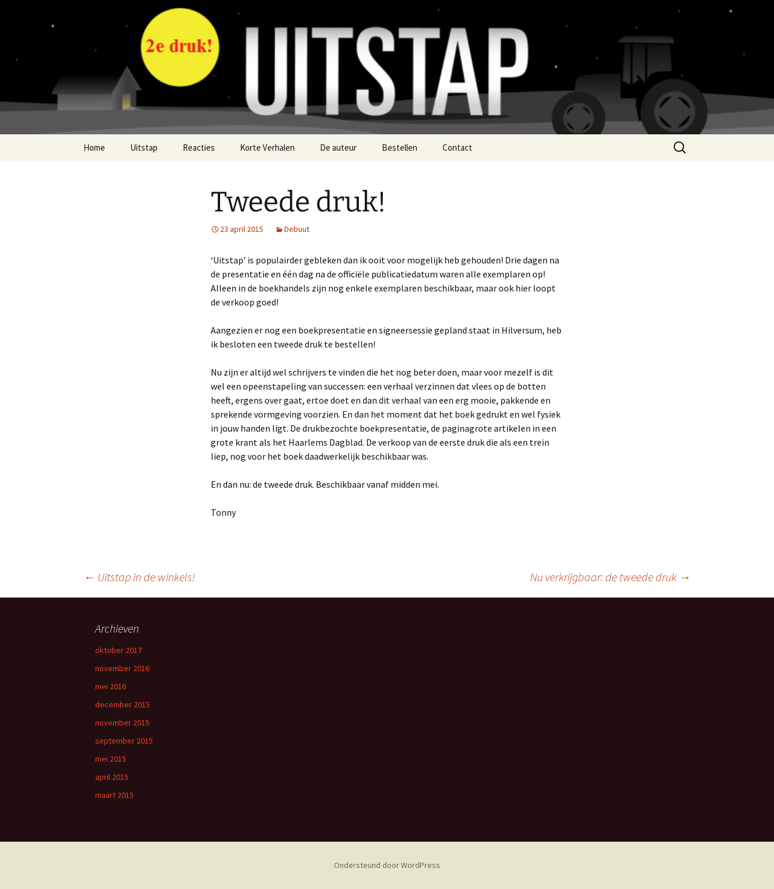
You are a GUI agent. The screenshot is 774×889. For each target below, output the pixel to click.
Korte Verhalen (267, 147)
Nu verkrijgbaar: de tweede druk (610, 576)
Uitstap (144, 147)
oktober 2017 (118, 650)
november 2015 (122, 722)
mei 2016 (110, 686)
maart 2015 (114, 795)
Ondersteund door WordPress (387, 865)
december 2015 (122, 704)
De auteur (338, 147)
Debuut (296, 229)
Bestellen (399, 147)
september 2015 (124, 740)
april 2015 (111, 777)
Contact (457, 147)
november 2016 (122, 668)
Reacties (199, 147)
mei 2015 (110, 758)
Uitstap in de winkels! (139, 576)
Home (94, 147)
